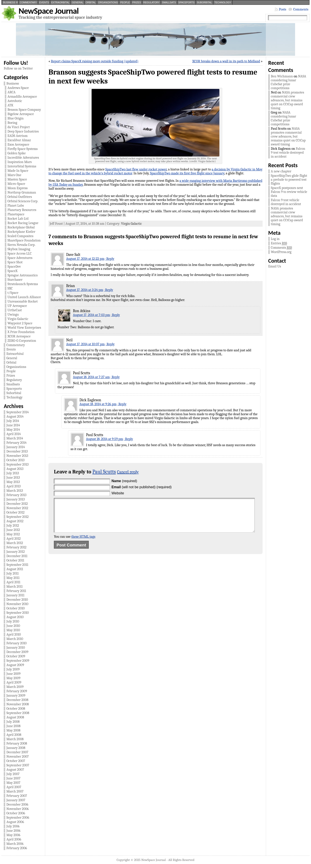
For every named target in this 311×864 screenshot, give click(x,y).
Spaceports (186, 2)
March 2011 (14, 586)
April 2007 (13, 787)
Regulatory (151, 2)
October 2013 (15, 460)
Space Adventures (19, 258)
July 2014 (12, 421)
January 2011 (15, 595)
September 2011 (17, 565)
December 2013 (17, 451)
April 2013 (13, 486)
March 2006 (15, 844)
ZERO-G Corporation (21, 341)
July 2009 (13, 669)
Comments (300, 9)
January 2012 (15, 552)
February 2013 (16, 495)
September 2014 (17, 412)
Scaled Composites (20, 236)
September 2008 (17, 713)
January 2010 (15, 648)
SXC (10, 288)
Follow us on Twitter (18, 68)
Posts (282, 9)
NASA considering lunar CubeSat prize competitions (288, 82)
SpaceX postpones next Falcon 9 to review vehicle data (289, 192)
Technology (222, 2)
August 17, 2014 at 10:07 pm (85, 344)
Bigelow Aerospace (20, 114)
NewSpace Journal (49, 11)
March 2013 (14, 491)
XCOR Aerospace (19, 336)
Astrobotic (14, 101)
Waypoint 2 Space (19, 323)
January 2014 (15, 447)
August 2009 (15, 665)
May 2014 (13, 430)
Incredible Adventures (23, 158)
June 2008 (13, 726)
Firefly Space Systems (22, 149)
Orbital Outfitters (19, 197)
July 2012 (12, 525)
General (77, 2)
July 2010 (12, 621)
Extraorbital (60, 2)
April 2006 (13, 839)
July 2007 (12, 774)
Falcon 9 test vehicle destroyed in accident (288, 152)
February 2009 (16, 691)
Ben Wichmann (282, 76)
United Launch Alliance (24, 297)
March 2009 (15, 687)
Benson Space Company (24, 110)
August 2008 (15, 717)
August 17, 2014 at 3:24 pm (84, 290)
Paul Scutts (104, 472)
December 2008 (17, 700)
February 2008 (16, 743)
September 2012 (17, 517)
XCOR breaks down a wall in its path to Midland (226, 61)
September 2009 (17, 661)
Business (9, 2)
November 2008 (17, 704)
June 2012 (13, 530)
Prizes (136, 2)
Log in (275, 239)
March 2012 (14, 543)
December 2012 (17, 504)
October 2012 (15, 512)
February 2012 (16, 547)
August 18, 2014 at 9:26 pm (97, 404)
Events (44, 2)
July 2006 (12, 826)
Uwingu (13, 314)
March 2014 (14, 438)
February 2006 (16, 848)
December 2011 (16, 556)
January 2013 (15, 499)
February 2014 (16, 443)
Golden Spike (16, 153)
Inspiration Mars (19, 162)
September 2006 (17, 818)
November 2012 (17, 508)
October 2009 (15, 656)
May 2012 (13, 534)
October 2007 (15, 761)
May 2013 (13, 482)
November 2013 (17, 456)
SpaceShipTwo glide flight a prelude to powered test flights (289, 179)
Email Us (274, 266)
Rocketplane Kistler (21, 232)
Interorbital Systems (21, 166)
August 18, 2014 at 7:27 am (91, 377)
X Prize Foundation (20, 332)
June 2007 (13, 778)
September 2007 (17, 765)
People (125, 2)
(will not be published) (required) (141, 487)
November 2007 (17, 757)
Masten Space (17, 179)
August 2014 (15, 416)
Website (117, 493)
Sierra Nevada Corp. (21, 245)
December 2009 (17, 652)
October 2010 (15, 608)
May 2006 (13, 835)
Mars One (14, 175)
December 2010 (17, 600)
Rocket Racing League (22, 223)
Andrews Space (18, 88)
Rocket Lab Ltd (18, 219)
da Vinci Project (18, 127)
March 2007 (15, 791)
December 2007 (17, 752)
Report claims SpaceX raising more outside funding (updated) (94, 61)
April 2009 (13, 682)
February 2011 (16, 591)
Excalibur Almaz (19, 140)
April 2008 (13, 735)
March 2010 (14, 639)
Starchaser (14, 280)
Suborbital (204, 2)
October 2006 (15, 813)
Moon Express (17, 188)
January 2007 (15, 800)
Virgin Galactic (17, 319)
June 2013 (13, 478)
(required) (124, 481)
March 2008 (15, 739)
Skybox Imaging (18, 249)
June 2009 (13, 674)
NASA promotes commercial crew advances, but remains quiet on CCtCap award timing (287, 100)
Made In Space (17, 171)
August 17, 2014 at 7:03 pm (91, 315)
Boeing (12, 123)
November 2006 (17, 809)
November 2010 (17, 604)
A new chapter (281, 171)
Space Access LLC (19, 253)
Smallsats (169, 2)
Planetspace (15, 214)
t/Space (12, 293)
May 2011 (12, 578)
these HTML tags (83, 543)
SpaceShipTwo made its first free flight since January (187, 173)
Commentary (28, 2)
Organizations (108, 2)
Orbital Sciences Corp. (22, 201)
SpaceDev (14, 267)
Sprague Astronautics (22, 275)
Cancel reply (128, 472)
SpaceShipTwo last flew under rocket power (136, 169)
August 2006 (15, 822)
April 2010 (13, 634)
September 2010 (17, 613)
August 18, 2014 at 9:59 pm (104, 439)
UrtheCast (14, 310)
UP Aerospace (17, 306)
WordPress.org (281, 252)
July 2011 (12, 573)
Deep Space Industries (23, 131)
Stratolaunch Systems (22, 284)
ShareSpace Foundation (24, 240)
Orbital (91, 2)
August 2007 (15, 770)
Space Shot (14, 262)
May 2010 (13, 630)
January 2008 (15, 748)
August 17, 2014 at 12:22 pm (85, 259)
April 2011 (13, 582)
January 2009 (15, 695)
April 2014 (13, 434)
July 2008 (13, 722)
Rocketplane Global (21, 227)
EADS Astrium (17, 136)
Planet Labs (15, 205)
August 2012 (14, 521)
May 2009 (13, 678)
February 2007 (16, 796)
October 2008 (15, 709)
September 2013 (17, 464)
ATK (10, 105)
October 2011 (15, 560)
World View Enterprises (24, 328)
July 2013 (12, 473)
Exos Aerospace (18, 144)
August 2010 (15, 617)
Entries (279, 243)
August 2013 (14, 469)
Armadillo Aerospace (22, 97)
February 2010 (16, 643)
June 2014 (13, 425)
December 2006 (17, 804)
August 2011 (14, 569)
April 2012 (13, 539)
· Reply (109, 259)
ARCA (11, 92)
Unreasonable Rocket (22, 301)
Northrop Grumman (21, 192)
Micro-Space (16, 184)
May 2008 (13, 730)
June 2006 (13, 831)
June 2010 (13, 626)
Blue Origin (15, 118)
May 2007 (13, 783)
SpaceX (12, 271)
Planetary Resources (21, 210)
